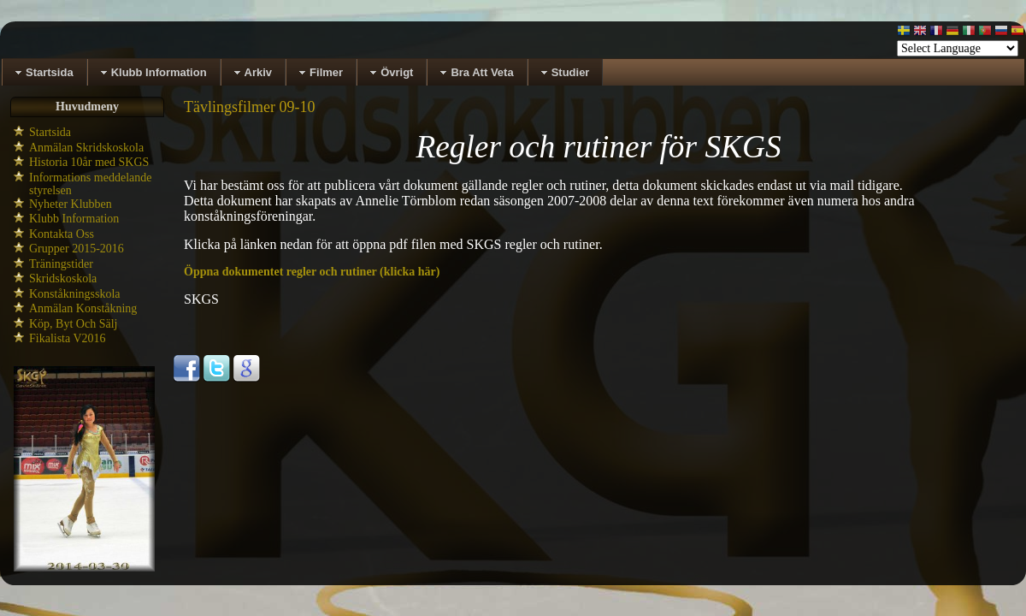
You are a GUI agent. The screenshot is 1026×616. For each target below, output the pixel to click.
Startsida (50, 132)
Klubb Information (74, 218)
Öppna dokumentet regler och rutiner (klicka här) (311, 271)
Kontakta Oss (61, 234)
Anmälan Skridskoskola (86, 147)
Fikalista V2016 (67, 338)
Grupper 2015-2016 (76, 248)
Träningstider (61, 264)
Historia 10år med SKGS (89, 162)
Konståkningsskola (75, 293)
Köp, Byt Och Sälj (73, 323)
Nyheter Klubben (70, 204)
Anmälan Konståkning (83, 308)
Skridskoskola (63, 278)
